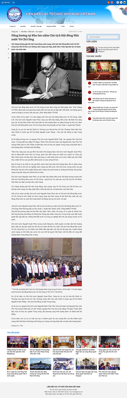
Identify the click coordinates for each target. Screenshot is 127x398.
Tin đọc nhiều (94, 56)
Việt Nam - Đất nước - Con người (31, 31)
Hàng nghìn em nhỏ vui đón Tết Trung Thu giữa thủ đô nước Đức (109, 352)
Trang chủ (12, 26)
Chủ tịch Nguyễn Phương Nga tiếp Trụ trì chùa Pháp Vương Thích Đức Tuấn (40, 352)
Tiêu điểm (91, 41)
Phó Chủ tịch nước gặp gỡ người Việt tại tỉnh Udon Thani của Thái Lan (108, 374)
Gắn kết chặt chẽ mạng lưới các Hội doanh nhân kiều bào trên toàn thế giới (63, 352)
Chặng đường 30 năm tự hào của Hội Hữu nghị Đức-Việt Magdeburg (16, 352)
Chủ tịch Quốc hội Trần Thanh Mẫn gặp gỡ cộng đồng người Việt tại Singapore (108, 49)
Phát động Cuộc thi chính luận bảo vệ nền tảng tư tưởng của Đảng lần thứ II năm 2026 (102, 100)
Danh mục (6, 2)
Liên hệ (72, 26)
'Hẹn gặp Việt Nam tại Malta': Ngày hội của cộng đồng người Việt (86, 352)
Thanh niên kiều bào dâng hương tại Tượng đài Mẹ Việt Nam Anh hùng (39, 374)
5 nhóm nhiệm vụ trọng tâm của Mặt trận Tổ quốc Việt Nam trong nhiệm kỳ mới (103, 85)
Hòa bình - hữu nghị (36, 26)
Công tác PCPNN (51, 26)
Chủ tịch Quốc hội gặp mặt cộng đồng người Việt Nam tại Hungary (86, 374)
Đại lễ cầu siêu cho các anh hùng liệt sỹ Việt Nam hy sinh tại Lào (63, 374)
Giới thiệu (23, 26)
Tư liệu (64, 27)
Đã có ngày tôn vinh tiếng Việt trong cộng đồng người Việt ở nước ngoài (17, 374)
